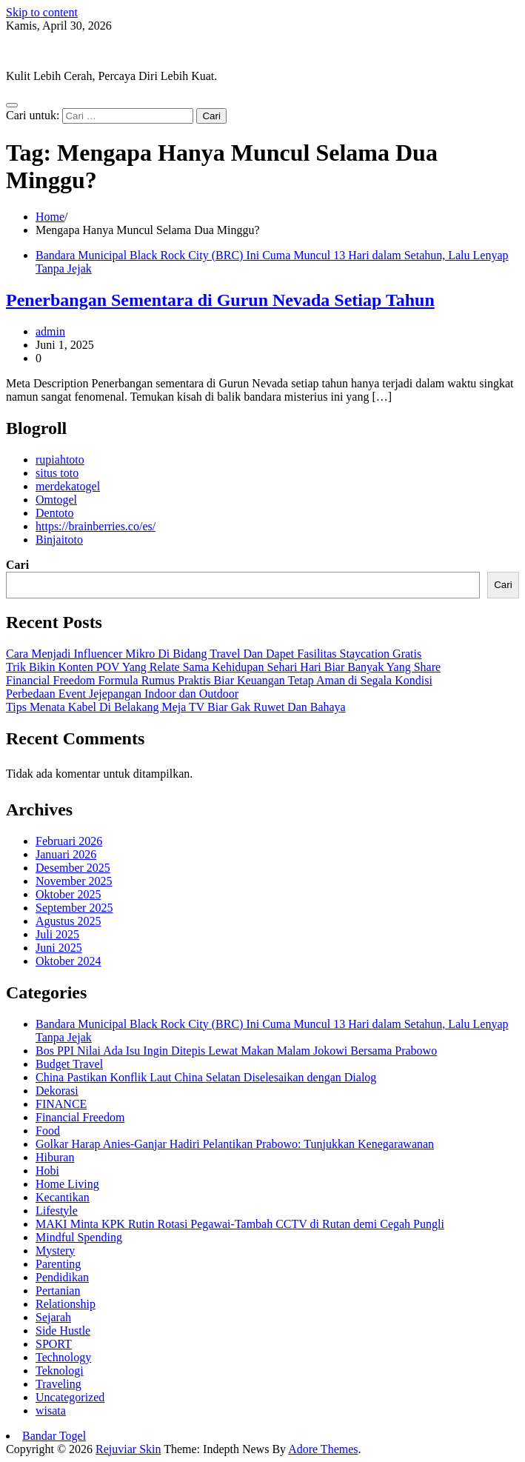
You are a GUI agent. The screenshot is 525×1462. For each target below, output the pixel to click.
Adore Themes (323, 1449)
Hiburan (55, 1157)
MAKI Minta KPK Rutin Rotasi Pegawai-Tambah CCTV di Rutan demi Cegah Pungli (240, 1224)
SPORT (54, 1344)
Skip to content (42, 12)
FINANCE (61, 1104)
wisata (51, 1410)
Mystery (55, 1250)
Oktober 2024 (68, 961)
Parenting (58, 1264)
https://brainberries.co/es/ (96, 526)
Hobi (47, 1170)
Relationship (66, 1304)
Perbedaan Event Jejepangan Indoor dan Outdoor (122, 693)
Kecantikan (63, 1197)
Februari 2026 (69, 841)
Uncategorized (70, 1397)
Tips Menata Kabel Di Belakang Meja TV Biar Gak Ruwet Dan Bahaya (176, 707)
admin (50, 331)
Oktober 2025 (68, 894)
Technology (63, 1357)
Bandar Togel (54, 1435)
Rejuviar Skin (38, 50)
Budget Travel (69, 1064)
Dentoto (55, 513)
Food (48, 1130)
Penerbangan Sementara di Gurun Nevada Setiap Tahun (220, 300)
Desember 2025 (73, 867)
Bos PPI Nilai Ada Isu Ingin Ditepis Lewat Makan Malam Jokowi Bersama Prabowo (236, 1050)
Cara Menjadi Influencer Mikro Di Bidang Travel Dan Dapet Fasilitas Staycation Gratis (213, 653)
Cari (17, 564)
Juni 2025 (59, 947)
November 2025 (74, 881)
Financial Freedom (80, 1117)
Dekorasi (57, 1090)
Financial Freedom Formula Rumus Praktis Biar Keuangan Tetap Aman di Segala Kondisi (219, 680)
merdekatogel (68, 486)
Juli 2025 (57, 934)
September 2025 (74, 907)
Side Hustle (63, 1330)
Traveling (58, 1384)
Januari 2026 (66, 854)
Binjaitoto (59, 539)
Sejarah (53, 1317)
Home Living (67, 1184)
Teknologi (60, 1370)
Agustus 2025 (68, 921)
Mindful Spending (79, 1237)
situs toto (57, 473)
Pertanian (58, 1290)
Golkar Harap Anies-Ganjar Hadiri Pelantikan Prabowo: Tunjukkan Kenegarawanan (235, 1144)
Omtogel (56, 499)
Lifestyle (57, 1210)
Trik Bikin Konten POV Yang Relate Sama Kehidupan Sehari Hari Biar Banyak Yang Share (223, 667)
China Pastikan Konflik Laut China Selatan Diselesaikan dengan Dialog (206, 1077)
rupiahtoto (60, 459)
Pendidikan (62, 1277)
